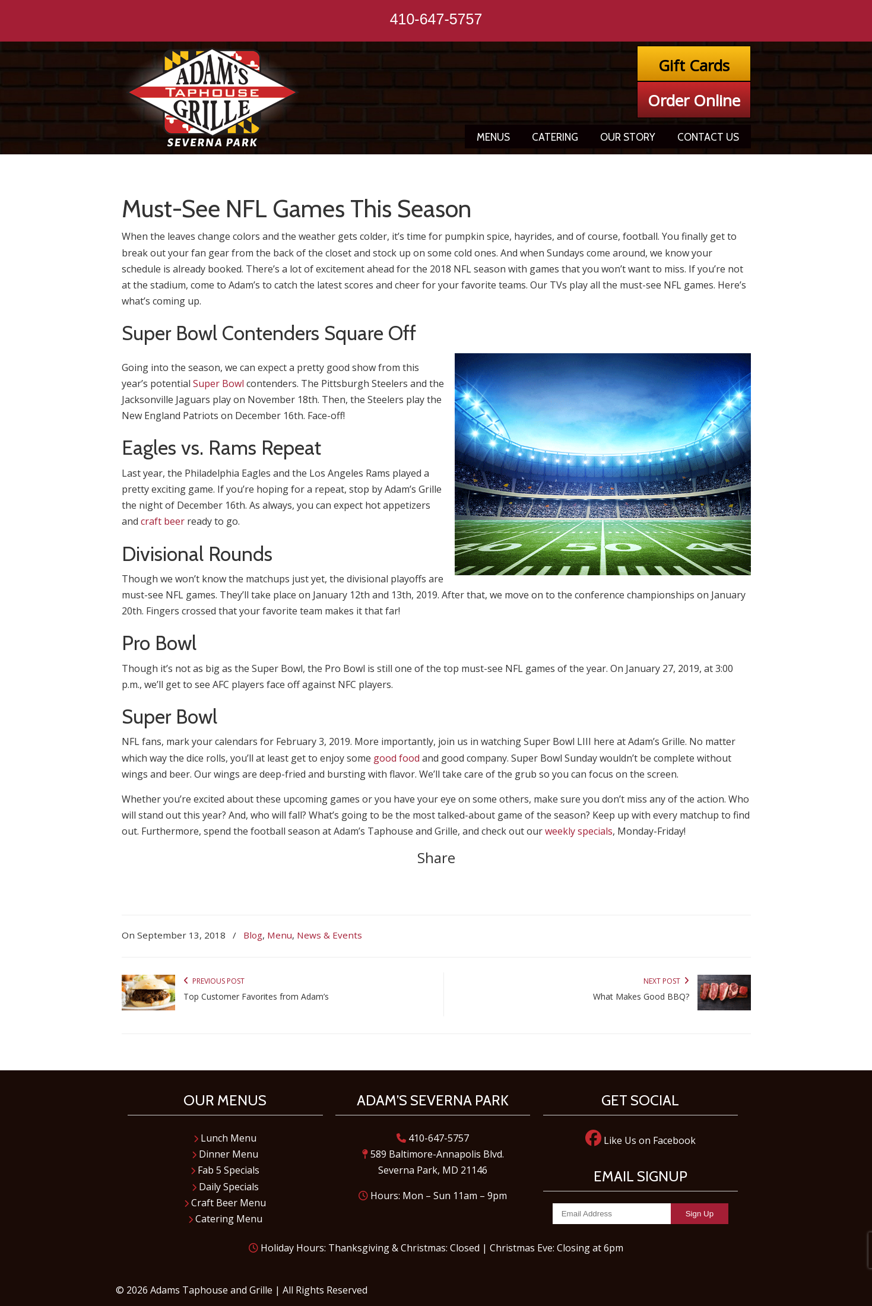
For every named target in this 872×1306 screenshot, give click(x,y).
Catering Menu (225, 1218)
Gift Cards (694, 65)
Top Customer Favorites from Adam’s (256, 996)
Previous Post (214, 981)
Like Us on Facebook (640, 1140)
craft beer (163, 521)
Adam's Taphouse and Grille (213, 97)
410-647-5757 (436, 19)
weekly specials (579, 831)
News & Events (329, 935)
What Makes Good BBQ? (641, 996)
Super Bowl (218, 383)
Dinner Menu (225, 1154)
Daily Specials (225, 1186)
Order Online (694, 100)
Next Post (666, 981)
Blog (252, 935)
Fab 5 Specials (225, 1170)
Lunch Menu (225, 1138)
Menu (279, 935)
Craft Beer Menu (225, 1202)
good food (396, 758)
